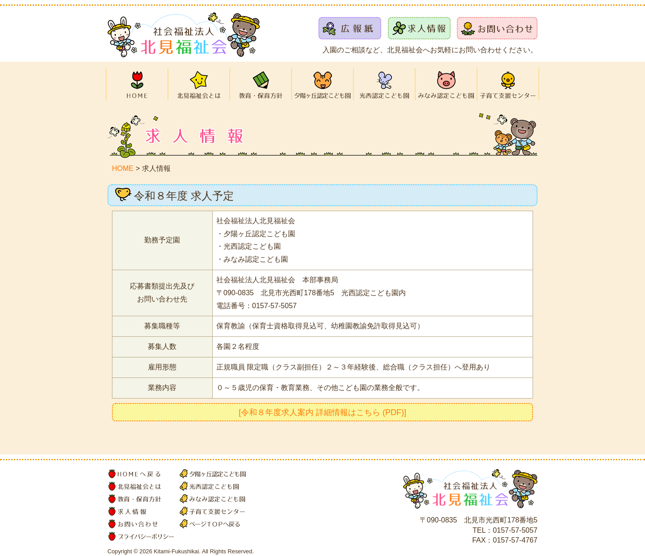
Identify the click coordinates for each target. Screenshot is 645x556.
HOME (122, 168)
